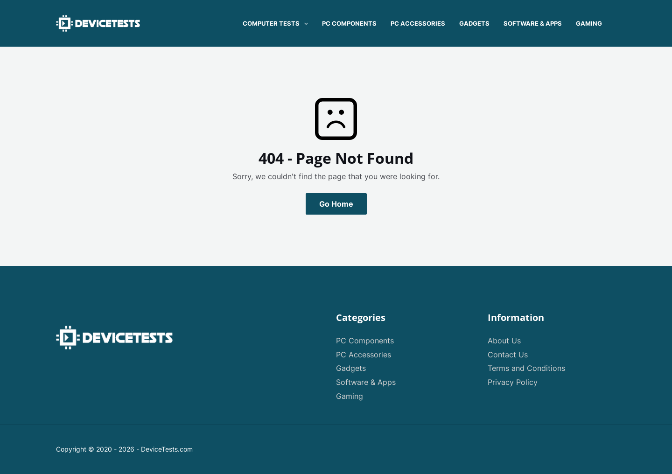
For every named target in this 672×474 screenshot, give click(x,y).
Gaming (349, 396)
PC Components (365, 340)
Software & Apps (366, 382)
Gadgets (351, 368)
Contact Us (508, 354)
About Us (504, 340)
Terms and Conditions (526, 368)
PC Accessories (363, 354)
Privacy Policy (513, 382)
